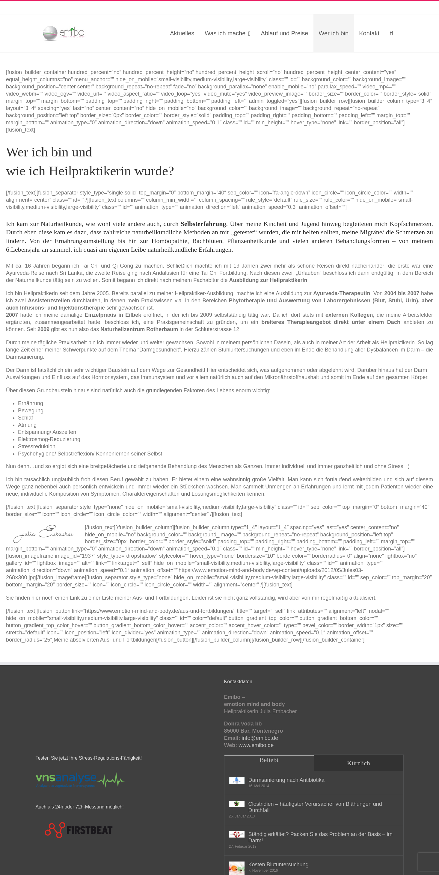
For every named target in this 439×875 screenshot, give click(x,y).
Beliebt (269, 760)
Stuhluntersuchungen (243, 350)
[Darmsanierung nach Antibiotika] (237, 780)
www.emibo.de (256, 745)
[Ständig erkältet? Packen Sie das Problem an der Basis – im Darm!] (237, 834)
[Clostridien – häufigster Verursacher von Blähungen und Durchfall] (237, 804)
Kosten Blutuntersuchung (278, 865)
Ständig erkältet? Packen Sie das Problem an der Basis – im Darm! (320, 837)
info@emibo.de (77, 7)
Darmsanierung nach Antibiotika (286, 780)
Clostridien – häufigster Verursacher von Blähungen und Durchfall (315, 807)
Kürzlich (358, 763)
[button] (392, 33)
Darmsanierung (24, 357)
